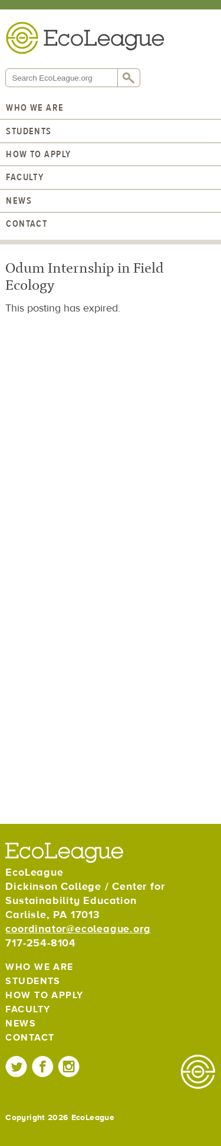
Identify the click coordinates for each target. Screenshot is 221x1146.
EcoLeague (84, 37)
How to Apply (38, 154)
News (19, 201)
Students (29, 131)
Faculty (25, 177)
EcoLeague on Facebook (42, 1066)
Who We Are (35, 108)
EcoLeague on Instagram (68, 1066)
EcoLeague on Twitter (16, 1066)
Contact (26, 224)
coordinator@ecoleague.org (77, 929)
